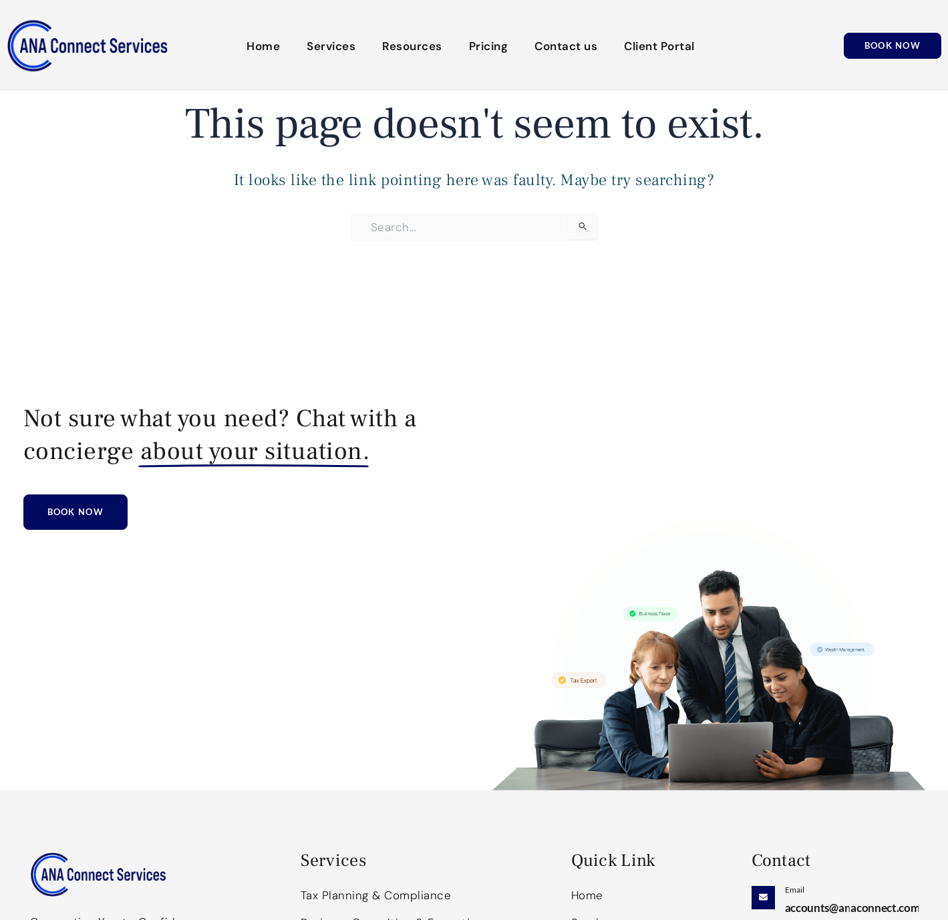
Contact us (565, 46)
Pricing (488, 46)
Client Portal (659, 46)
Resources (412, 46)
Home (263, 46)
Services (331, 46)
